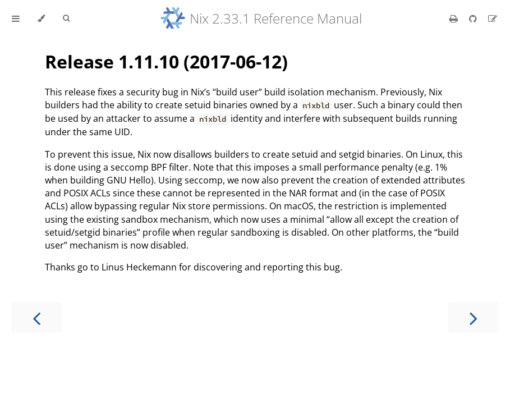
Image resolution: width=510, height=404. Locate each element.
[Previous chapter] (36, 317)
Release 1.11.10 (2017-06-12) (166, 61)
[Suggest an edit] (493, 18)
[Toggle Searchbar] (66, 18)
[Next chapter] (473, 317)
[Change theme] (41, 18)
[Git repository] (474, 18)
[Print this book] (455, 18)
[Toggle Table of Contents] (16, 18)
